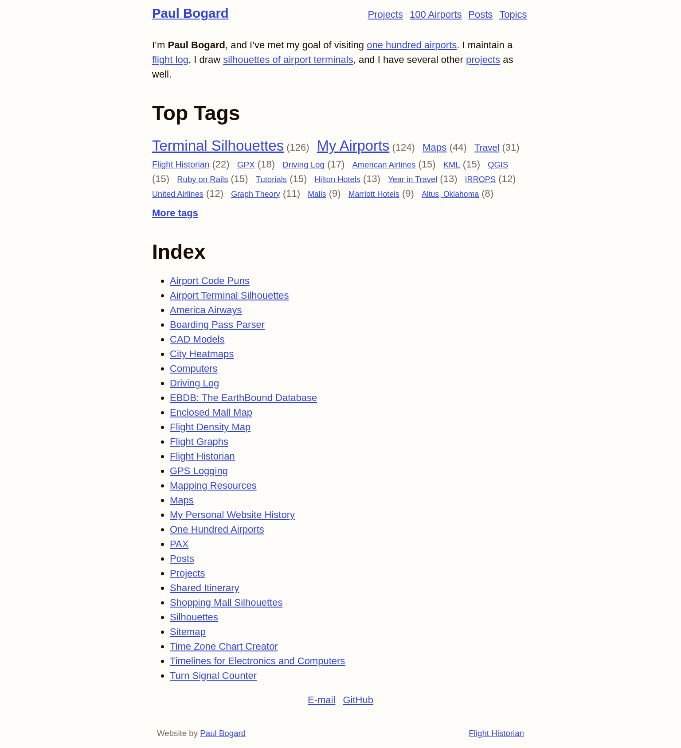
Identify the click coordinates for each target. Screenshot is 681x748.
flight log (170, 59)
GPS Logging (199, 470)
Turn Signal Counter (213, 675)
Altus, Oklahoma (450, 194)
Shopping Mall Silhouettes (226, 602)
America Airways (206, 310)
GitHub (358, 699)
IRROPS (480, 179)
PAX (179, 543)
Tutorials (271, 179)
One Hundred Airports (217, 529)
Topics (513, 14)
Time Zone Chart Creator (224, 646)
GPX (246, 164)
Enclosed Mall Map (211, 412)
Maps (435, 147)
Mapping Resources (213, 485)
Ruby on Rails (202, 179)
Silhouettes (194, 617)
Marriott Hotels (373, 194)
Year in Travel (412, 179)
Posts (480, 14)
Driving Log (303, 164)
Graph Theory (255, 194)
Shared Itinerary (204, 587)
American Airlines (383, 164)
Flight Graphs (199, 441)
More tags (175, 212)
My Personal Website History (232, 514)
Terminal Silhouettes (218, 145)
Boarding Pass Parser (217, 324)
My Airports (353, 145)
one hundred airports (412, 45)
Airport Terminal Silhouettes (229, 295)
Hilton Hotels (337, 179)
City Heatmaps (202, 353)
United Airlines (178, 194)
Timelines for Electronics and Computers (257, 660)
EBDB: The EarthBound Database (243, 397)
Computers (194, 368)
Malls (317, 194)
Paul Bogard (190, 13)
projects (483, 59)
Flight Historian (180, 164)
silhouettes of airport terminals (288, 59)
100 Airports (436, 14)
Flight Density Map (210, 426)
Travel (486, 147)
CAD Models (197, 339)
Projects (385, 14)
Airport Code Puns (210, 280)
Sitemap (188, 631)
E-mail (321, 699)
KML (451, 164)
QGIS (498, 164)
